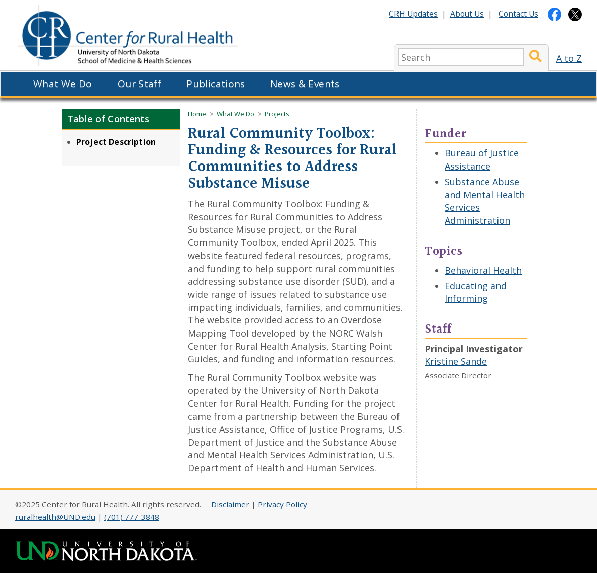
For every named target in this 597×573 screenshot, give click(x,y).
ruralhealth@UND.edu (55, 517)
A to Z (569, 58)
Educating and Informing (476, 292)
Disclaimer (230, 504)
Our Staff (139, 83)
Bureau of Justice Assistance (482, 159)
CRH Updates (413, 13)
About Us (467, 13)
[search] (461, 57)
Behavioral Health (483, 270)
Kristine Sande (456, 361)
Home (197, 113)
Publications (215, 83)
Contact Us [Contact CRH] (518, 13)
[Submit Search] (535, 57)
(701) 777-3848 (131, 517)
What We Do (62, 83)
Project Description (116, 141)
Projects (277, 113)
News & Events (305, 83)
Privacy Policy (282, 504)
